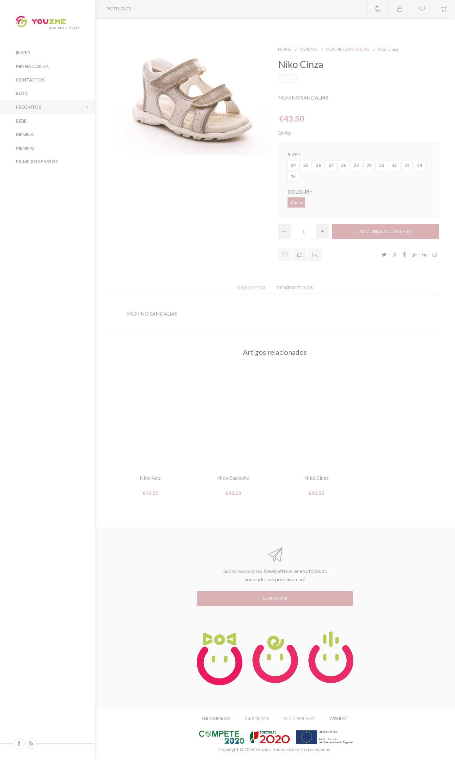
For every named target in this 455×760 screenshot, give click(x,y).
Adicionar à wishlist (285, 254)
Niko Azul (150, 478)
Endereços (257, 718)
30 (369, 165)
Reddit (435, 254)
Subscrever (275, 598)
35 (293, 176)
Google (414, 254)
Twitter (384, 254)
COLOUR (299, 192)
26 (318, 165)
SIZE (293, 154)
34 (419, 165)
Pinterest (394, 254)
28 (343, 165)
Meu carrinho (299, 718)
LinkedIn (424, 254)
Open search (378, 9)
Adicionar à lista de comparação (300, 254)
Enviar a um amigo (315, 254)
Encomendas (216, 718)
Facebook (404, 254)
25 (305, 165)
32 (394, 165)
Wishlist (339, 718)
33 (407, 165)
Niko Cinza (316, 478)
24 (293, 165)
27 (331, 165)
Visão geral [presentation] (251, 287)
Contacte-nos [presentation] (295, 287)
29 (356, 165)
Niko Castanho (233, 478)
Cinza (296, 202)
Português (118, 8)
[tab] (251, 287)
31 (381, 165)
